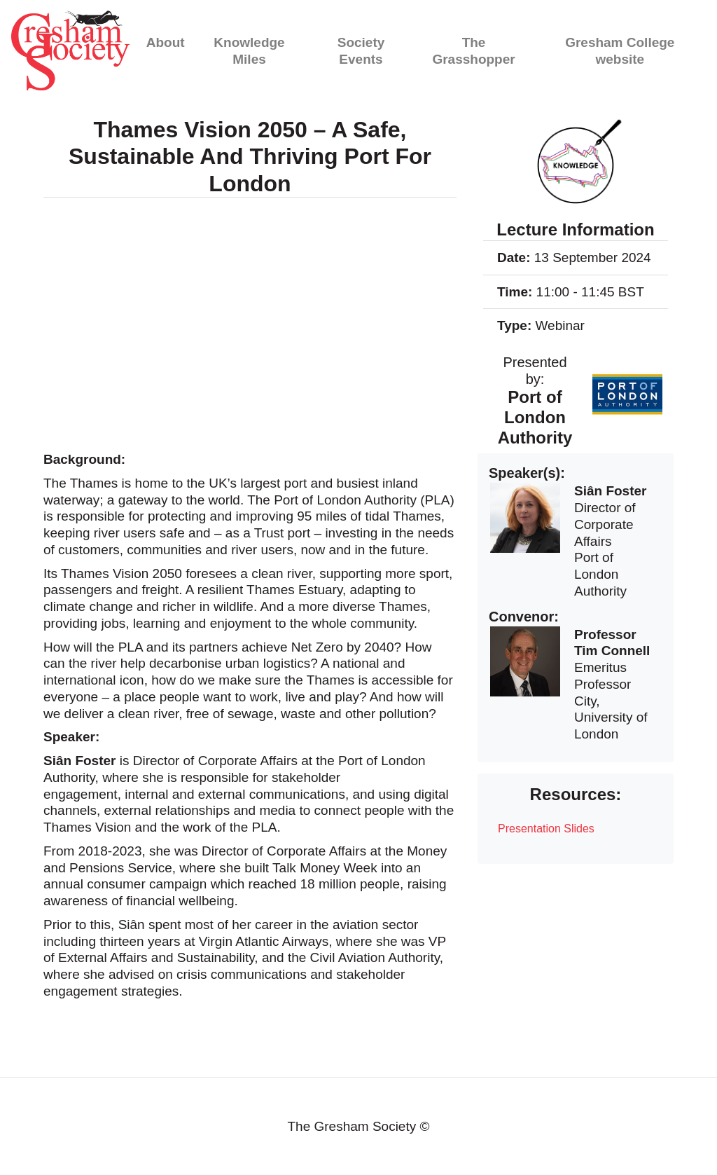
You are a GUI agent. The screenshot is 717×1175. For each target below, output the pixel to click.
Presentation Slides (546, 828)
